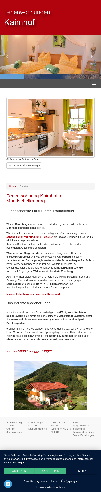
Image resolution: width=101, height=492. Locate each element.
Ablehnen (19, 471)
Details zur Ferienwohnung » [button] (24, 165)
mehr (82, 471)
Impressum (78, 429)
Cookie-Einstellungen (83, 435)
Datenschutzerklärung (83, 432)
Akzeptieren (50, 471)
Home (12, 186)
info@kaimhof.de (81, 426)
